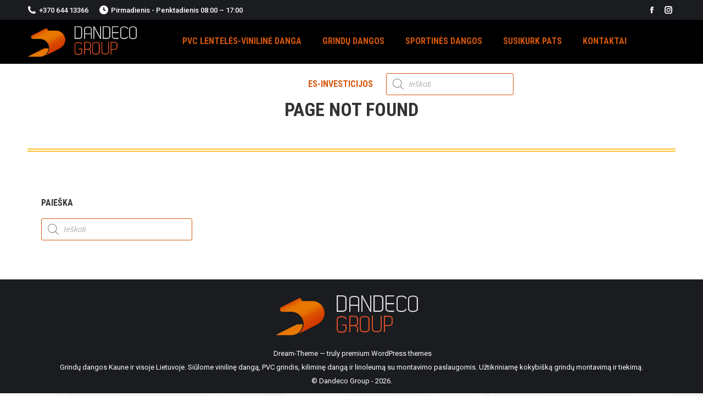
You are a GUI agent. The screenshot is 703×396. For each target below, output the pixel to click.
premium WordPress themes (387, 353)
